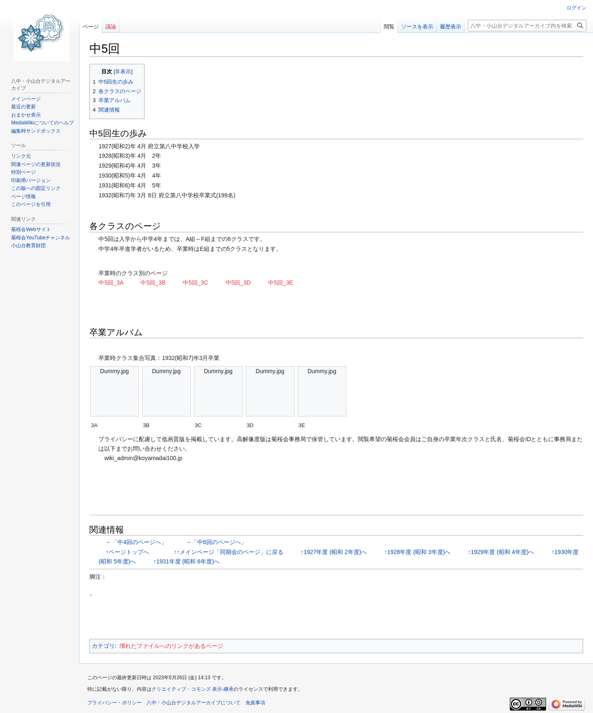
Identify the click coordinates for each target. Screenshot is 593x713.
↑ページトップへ (126, 552)
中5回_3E (280, 282)
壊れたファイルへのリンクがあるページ (171, 646)
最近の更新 (23, 107)
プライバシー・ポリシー (114, 703)
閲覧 (389, 26)
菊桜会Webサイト (31, 229)
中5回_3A (110, 282)
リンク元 (21, 156)
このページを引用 (31, 204)
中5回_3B (153, 282)
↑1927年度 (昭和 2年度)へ (334, 552)
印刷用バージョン (31, 180)
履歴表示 (450, 26)
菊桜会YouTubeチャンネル (40, 238)
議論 (110, 26)
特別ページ (23, 172)
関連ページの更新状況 (36, 164)
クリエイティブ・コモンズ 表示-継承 (192, 689)
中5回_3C (195, 282)
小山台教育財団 (28, 245)
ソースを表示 (417, 26)
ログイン (576, 8)
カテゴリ (103, 646)
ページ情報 (23, 196)
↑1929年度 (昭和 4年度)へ (501, 552)
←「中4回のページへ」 (135, 542)
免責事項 (255, 703)
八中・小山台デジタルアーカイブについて (193, 703)
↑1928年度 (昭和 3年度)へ (417, 552)
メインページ (26, 99)
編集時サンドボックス (36, 131)
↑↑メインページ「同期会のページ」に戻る (227, 552)
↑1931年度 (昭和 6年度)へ (186, 561)
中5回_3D (238, 282)
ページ (91, 26)
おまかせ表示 (26, 115)
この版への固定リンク (36, 188)
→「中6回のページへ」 (215, 542)
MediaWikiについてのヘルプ (42, 123)
